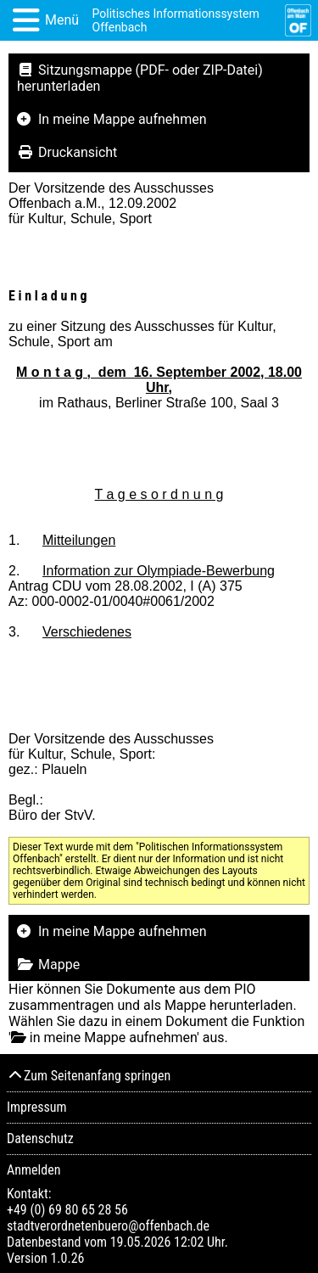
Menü (62, 20)
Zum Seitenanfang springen (88, 1076)
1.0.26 (67, 1258)
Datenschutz (40, 1138)
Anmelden (33, 1170)
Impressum (37, 1107)
